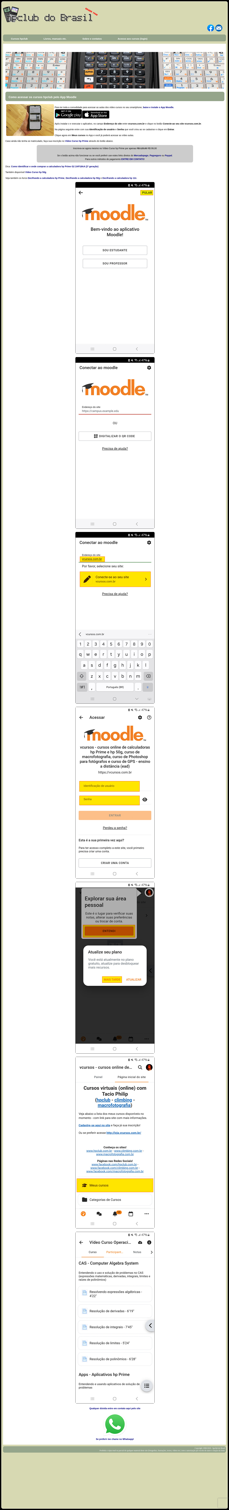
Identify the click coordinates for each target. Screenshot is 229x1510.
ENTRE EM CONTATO (132, 159)
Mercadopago (141, 155)
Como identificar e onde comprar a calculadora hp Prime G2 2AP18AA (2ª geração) (54, 166)
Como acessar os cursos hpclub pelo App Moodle (42, 97)
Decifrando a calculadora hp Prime (46, 178)
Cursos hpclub (19, 38)
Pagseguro (155, 155)
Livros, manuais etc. (55, 38)
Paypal (168, 155)
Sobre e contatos (92, 38)
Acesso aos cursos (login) (132, 38)
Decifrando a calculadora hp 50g (83, 178)
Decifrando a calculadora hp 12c (119, 178)
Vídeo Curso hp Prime (76, 141)
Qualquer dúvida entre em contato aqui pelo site (114, 1408)
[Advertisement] (114, 1476)
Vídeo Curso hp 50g (35, 172)
